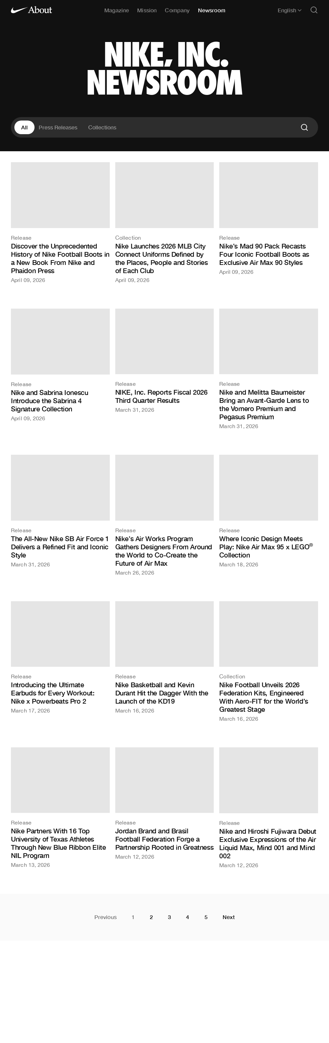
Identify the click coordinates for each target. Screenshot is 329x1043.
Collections (102, 127)
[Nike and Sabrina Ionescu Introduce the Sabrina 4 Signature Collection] (60, 365)
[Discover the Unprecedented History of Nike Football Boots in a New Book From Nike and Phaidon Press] (60, 222)
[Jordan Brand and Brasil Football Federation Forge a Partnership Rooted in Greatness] (164, 803)
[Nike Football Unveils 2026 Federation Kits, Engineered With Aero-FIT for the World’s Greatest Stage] (268, 661)
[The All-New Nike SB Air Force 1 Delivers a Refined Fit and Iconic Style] (60, 511)
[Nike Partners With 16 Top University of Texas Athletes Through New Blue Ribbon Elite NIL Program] (60, 807)
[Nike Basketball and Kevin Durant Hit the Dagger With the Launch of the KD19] (164, 657)
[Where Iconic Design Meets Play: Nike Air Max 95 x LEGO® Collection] (268, 511)
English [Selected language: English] (290, 10)
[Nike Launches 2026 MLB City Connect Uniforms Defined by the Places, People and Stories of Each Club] (164, 222)
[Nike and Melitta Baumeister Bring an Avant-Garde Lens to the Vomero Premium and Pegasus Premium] (268, 369)
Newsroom (211, 10)
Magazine (116, 10)
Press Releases (58, 127)
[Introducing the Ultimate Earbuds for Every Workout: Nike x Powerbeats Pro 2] (60, 657)
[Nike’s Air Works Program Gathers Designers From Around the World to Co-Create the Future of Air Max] (164, 515)
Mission (147, 10)
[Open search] (314, 10)
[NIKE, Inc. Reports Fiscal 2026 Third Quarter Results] (164, 360)
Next (229, 917)
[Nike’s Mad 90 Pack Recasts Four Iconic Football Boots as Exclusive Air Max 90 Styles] (268, 218)
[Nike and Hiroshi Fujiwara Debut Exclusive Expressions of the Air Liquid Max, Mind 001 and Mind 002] (268, 807)
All (24, 127)
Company (177, 10)
